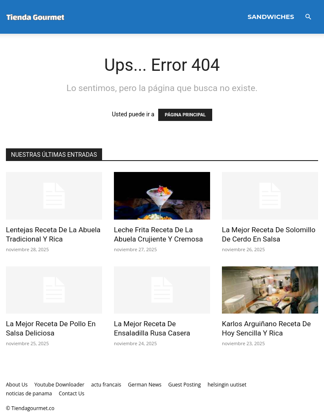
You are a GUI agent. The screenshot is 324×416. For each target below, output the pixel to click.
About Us (16, 384)
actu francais (106, 384)
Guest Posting (184, 384)
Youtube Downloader (59, 384)
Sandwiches (271, 17)
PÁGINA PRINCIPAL (185, 115)
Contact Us (71, 393)
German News (144, 384)
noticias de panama (29, 393)
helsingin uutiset (227, 384)
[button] (308, 17)
